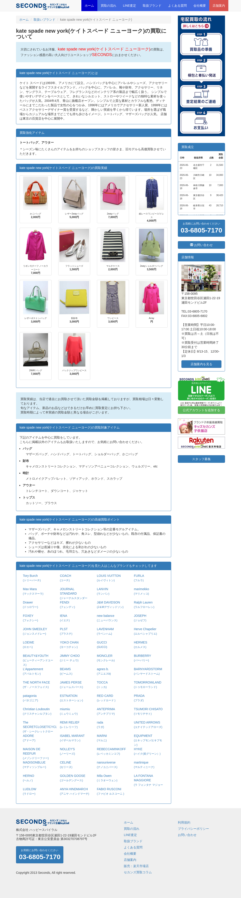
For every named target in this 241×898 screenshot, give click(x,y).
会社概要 (199, 5)
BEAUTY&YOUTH (38, 660)
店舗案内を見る (201, 364)
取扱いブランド (44, 19)
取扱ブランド (152, 5)
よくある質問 (177, 5)
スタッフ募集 (201, 459)
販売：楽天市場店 (136, 866)
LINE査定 (129, 5)
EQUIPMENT (148, 740)
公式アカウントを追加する (201, 410)
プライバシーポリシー (193, 828)
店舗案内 (219, 5)
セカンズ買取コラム (138, 872)
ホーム (89, 5)
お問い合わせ (201, 245)
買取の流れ (108, 5)
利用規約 (184, 822)
